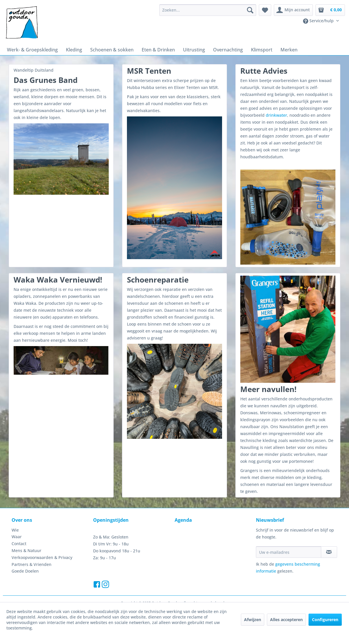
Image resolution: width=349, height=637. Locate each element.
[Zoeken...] (207, 10)
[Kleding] (74, 49)
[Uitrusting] (194, 49)
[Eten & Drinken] (158, 49)
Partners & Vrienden (31, 564)
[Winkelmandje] (330, 10)
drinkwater (276, 115)
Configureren (325, 619)
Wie (15, 530)
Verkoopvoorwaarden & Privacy (42, 557)
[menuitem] (207, 10)
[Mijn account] (293, 10)
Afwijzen (252, 619)
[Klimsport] (261, 49)
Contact (19, 543)
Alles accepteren (286, 619)
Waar (17, 536)
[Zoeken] (250, 10)
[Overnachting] (228, 49)
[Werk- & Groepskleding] (32, 49)
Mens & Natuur (26, 550)
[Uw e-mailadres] (288, 552)
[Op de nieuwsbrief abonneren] (329, 552)
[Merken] (289, 49)
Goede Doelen (25, 571)
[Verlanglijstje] (265, 10)
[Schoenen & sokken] (112, 49)
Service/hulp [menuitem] (319, 21)
